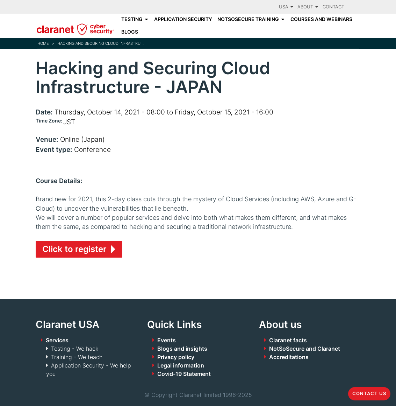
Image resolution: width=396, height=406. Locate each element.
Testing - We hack (74, 348)
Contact (333, 6)
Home (43, 43)
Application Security (183, 19)
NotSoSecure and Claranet (304, 348)
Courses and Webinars (321, 19)
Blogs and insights (182, 348)
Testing (132, 19)
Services (57, 340)
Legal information (180, 365)
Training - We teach (76, 357)
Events (166, 340)
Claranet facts (288, 340)
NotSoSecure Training (248, 19)
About (307, 6)
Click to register (74, 249)
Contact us (369, 393)
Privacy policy (175, 357)
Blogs (129, 32)
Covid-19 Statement (184, 373)
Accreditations (289, 357)
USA (286, 6)
